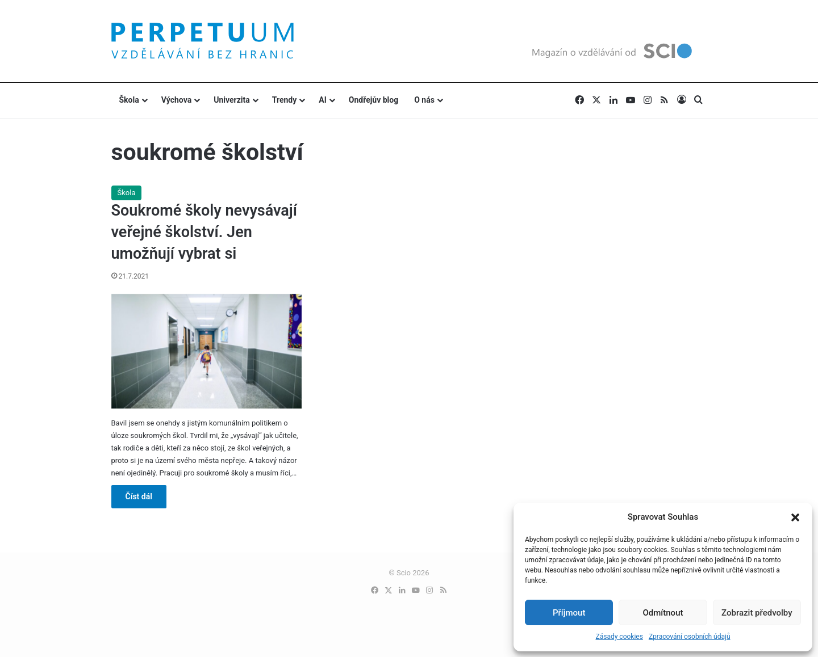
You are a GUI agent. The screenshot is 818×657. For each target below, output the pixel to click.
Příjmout (569, 613)
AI (323, 99)
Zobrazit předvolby (756, 613)
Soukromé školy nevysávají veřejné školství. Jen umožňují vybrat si (204, 232)
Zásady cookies (618, 637)
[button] (795, 517)
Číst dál (139, 496)
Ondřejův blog (373, 99)
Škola (129, 99)
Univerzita (232, 99)
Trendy (284, 99)
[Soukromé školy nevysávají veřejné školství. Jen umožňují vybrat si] (206, 351)
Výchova (176, 99)
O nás (424, 99)
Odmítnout (663, 613)
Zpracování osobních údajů (690, 637)
